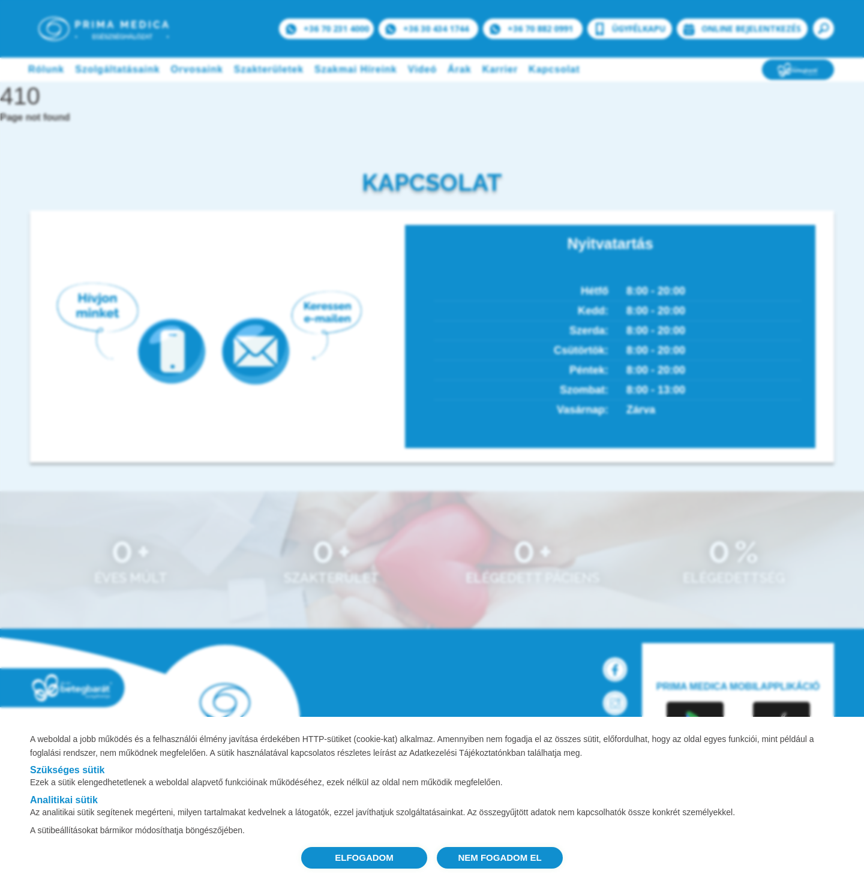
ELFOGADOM (364, 857)
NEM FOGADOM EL (499, 857)
